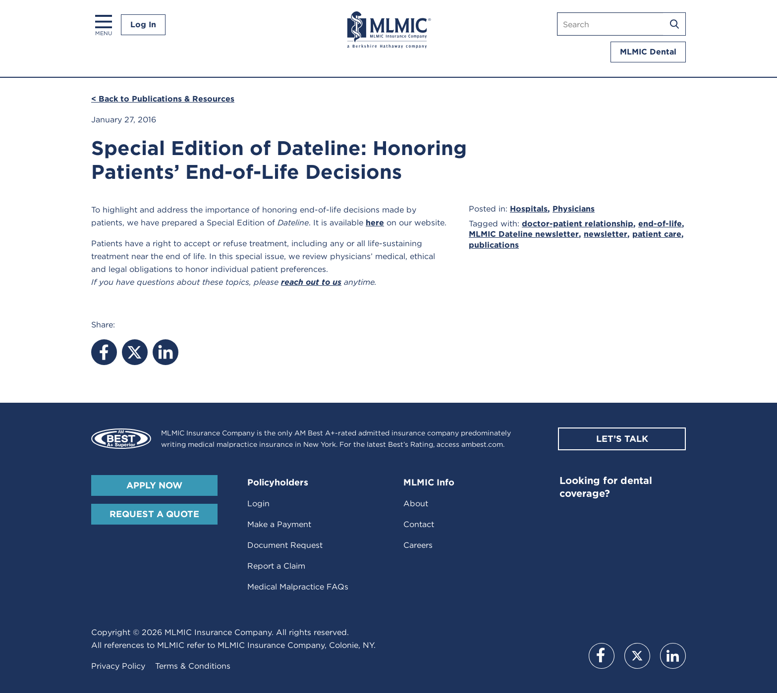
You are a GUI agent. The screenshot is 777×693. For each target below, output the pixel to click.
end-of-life (660, 223)
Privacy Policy (118, 666)
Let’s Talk (622, 438)
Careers (418, 545)
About (415, 503)
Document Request (285, 545)
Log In (143, 24)
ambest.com (482, 444)
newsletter (605, 234)
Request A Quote (154, 514)
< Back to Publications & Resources (162, 99)
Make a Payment (279, 524)
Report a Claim (276, 566)
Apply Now (154, 485)
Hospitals (529, 208)
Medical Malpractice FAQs (297, 586)
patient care (656, 234)
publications (494, 245)
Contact (418, 524)
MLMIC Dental (648, 51)
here (375, 222)
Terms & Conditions (192, 666)
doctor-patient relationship (577, 223)
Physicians (574, 208)
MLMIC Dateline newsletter (524, 234)
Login (258, 503)
